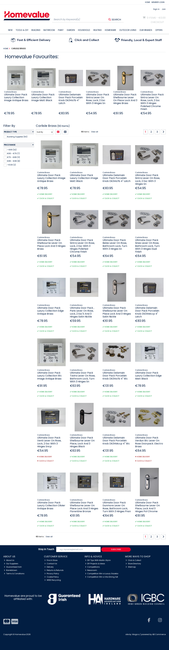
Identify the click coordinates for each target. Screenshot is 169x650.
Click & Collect (133, 560)
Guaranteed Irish (13, 567)
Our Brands (145, 30)
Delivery (49, 567)
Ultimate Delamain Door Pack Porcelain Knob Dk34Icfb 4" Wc (115, 375)
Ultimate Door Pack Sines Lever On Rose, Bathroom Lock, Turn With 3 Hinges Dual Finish (147, 245)
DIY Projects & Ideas (95, 563)
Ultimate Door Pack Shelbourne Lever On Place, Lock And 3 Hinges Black (82, 442)
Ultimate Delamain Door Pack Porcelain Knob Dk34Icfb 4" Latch (71, 99)
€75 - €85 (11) (13, 157)
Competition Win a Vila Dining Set (101, 577)
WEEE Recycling (52, 580)
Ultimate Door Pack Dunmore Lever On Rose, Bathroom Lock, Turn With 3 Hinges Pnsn (117, 507)
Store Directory (133, 563)
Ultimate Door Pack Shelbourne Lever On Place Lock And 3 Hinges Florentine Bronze (84, 507)
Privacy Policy (51, 573)
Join (164, 9)
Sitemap (131, 567)
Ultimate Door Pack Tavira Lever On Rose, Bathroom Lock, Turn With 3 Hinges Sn (82, 377)
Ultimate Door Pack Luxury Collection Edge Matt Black (148, 375)
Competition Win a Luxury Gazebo (101, 573)
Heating (97, 30)
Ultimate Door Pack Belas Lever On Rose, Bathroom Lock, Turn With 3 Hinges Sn (115, 244)
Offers (159, 30)
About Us (9, 560)
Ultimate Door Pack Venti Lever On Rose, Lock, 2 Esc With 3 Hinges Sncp (49, 442)
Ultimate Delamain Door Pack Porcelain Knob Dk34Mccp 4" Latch (147, 312)
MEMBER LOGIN (158, 2)
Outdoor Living (127, 30)
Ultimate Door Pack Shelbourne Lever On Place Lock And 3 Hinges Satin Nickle (117, 312)
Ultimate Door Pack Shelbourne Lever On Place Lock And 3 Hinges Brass (125, 99)
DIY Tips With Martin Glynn (98, 560)
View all (94, 131)
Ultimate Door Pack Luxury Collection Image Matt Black (43, 97)
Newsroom (91, 570)
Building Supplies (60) (17, 136)
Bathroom (49, 30)
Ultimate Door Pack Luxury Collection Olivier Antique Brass (51, 505)
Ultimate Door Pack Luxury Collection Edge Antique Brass (50, 310)
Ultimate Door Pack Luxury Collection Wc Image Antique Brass (49, 375)
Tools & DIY (22, 30)
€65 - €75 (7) (13, 153)
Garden (71, 30)
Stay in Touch (46, 549)
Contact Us (50, 563)
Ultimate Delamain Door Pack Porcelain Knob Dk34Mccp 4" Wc (116, 440)
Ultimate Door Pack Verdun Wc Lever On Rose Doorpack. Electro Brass (149, 442)
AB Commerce (159, 634)
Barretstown (10, 570)
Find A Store (50, 560)
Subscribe (116, 549)
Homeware (110, 30)
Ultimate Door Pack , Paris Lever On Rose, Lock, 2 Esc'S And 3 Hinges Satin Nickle (82, 312)
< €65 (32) (12, 149)
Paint (61, 30)
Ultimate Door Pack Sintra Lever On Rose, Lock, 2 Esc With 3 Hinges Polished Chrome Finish (152, 102)
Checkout (157, 22)
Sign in (156, 9)
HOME (147, 2)
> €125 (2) (11, 164)
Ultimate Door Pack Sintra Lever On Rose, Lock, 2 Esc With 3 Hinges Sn (97, 99)
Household (84, 30)
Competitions (92, 567)
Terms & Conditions (14, 573)
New (10, 30)
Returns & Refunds (54, 570)
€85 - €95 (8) (13, 161)
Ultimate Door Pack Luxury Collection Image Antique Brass (16, 97)
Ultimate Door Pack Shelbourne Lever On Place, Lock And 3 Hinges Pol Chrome (147, 507)
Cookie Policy (51, 577)
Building (35, 30)
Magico (135, 634)
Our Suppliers (11, 563)
